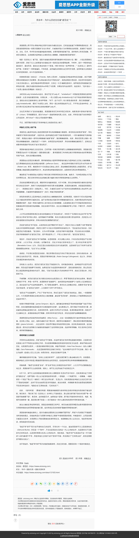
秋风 (99, 149)
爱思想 (30, 5)
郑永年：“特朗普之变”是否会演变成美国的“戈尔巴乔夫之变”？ (118, 69)
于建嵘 (109, 125)
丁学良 (109, 119)
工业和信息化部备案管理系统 (69, 536)
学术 (23, 469)
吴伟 (99, 154)
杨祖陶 (100, 130)
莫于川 (109, 165)
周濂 (99, 138)
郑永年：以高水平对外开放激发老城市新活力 (112, 63)
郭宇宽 (109, 127)
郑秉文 (100, 165)
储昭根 (109, 157)
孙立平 (109, 168)
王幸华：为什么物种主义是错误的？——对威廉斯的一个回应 (117, 87)
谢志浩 (100, 168)
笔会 (110, 12)
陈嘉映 (118, 122)
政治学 (37, 12)
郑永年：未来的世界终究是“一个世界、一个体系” (114, 72)
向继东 (118, 130)
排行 (123, 12)
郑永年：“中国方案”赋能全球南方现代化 (111, 52)
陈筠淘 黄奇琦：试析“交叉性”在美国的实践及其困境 (115, 107)
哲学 (89, 12)
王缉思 (100, 141)
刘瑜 (117, 154)
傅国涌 (109, 122)
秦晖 (99, 116)
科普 (116, 12)
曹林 (117, 119)
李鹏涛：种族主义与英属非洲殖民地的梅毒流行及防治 (115, 93)
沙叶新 (109, 154)
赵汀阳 (100, 133)
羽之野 (118, 165)
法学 (22, 12)
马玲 (99, 143)
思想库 (96, 12)
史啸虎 (109, 146)
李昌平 (118, 133)
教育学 (69, 12)
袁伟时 (100, 146)
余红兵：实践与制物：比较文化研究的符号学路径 (114, 81)
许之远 (100, 160)
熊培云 (118, 146)
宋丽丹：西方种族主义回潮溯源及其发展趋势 (112, 96)
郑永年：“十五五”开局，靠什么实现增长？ (111, 49)
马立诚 (118, 127)
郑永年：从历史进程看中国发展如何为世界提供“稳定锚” (116, 60)
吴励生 (100, 162)
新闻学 (61, 12)
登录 (53, 523)
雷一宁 (100, 152)
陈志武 (118, 125)
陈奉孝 (109, 141)
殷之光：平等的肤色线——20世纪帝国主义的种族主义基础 (117, 105)
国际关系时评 (40, 469)
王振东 (109, 143)
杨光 (117, 168)
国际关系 (45, 12)
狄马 (117, 143)
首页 (16, 12)
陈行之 (109, 116)
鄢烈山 (100, 122)
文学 (75, 12)
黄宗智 (100, 125)
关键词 (104, 12)
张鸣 (99, 135)
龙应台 (100, 119)
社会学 (54, 12)
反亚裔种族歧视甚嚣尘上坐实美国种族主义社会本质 (115, 102)
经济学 (29, 12)
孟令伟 (118, 149)
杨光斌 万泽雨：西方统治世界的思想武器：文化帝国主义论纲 (118, 84)
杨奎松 (109, 135)
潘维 (117, 162)
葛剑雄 (100, 157)
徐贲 (99, 127)
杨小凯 (118, 160)
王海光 (118, 135)
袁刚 (108, 160)
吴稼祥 (118, 157)
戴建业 (109, 133)
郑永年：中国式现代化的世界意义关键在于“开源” (114, 46)
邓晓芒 (118, 138)
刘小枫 (109, 149)
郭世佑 (118, 141)
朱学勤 (109, 162)
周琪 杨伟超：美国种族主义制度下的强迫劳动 (113, 99)
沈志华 (109, 130)
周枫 (108, 152)
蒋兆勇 (118, 152)
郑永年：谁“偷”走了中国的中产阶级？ (110, 55)
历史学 (82, 12)
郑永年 (118, 116)
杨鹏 (108, 138)
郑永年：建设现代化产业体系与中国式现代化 (112, 58)
